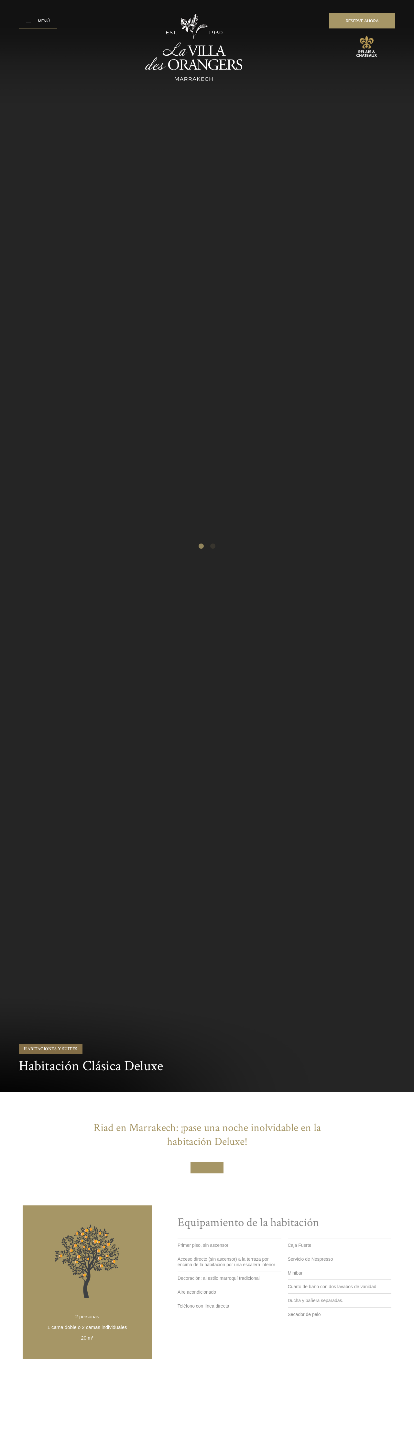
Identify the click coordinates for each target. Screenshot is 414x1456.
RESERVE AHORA (362, 20)
